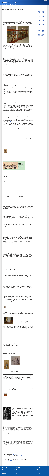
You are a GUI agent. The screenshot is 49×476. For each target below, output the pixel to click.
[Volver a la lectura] (15, 454)
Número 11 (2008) (41, 30)
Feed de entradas (39, 470)
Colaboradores (4, 470)
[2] (10, 121)
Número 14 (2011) (41, 23)
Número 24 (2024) (41, 9)
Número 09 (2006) (41, 32)
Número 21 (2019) (41, 13)
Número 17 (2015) (41, 19)
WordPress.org (38, 473)
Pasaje (39, 36)
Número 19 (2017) (41, 16)
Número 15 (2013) (41, 21)
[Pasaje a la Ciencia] (9, 3)
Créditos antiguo (4, 473)
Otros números (40, 35)
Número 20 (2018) (41, 15)
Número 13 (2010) (41, 24)
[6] (15, 257)
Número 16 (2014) (41, 20)
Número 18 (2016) (41, 17)
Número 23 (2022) (41, 11)
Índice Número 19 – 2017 (17, 473)
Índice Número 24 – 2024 (17, 469)
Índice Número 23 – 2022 (17, 470)
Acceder (38, 469)
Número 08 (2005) (41, 34)
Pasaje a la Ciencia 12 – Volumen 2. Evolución (41, 28)
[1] (4, 24)
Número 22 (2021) (41, 12)
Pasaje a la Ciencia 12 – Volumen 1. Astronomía (41, 26)
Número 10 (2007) (41, 31)
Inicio (2, 469)
